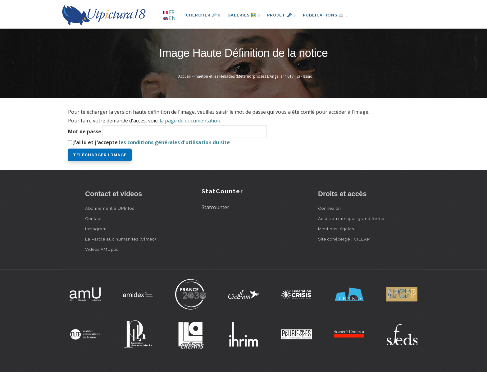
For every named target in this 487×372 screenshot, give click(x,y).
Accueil (184, 76)
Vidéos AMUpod (102, 249)
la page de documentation (190, 120)
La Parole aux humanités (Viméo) (120, 239)
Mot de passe (84, 131)
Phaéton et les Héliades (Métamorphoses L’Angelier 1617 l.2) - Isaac (252, 76)
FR (169, 12)
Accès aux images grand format (352, 218)
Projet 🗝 (282, 15)
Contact (93, 218)
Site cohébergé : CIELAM (344, 239)
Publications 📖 (326, 15)
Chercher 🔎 (203, 15)
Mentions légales (336, 228)
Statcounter (215, 207)
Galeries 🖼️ (244, 15)
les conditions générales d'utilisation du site (174, 142)
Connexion (329, 208)
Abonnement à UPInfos (109, 208)
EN (169, 18)
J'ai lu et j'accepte (151, 142)
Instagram (96, 228)
